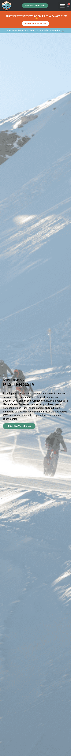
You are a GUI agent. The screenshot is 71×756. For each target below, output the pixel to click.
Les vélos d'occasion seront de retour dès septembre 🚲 (35, 30)
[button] (62, 6)
